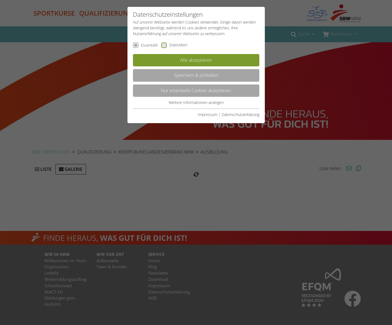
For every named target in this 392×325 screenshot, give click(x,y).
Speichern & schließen (196, 75)
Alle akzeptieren (196, 60)
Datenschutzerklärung (240, 114)
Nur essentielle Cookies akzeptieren (196, 90)
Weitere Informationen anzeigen (196, 102)
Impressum (207, 114)
